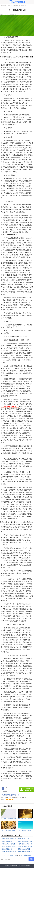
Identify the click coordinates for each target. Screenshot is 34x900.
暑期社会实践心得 (7, 841)
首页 (9, 5)
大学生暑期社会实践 (23, 838)
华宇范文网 (14, 865)
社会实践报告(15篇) (7, 849)
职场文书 (15, 5)
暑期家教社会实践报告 (24, 849)
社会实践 (23, 5)
